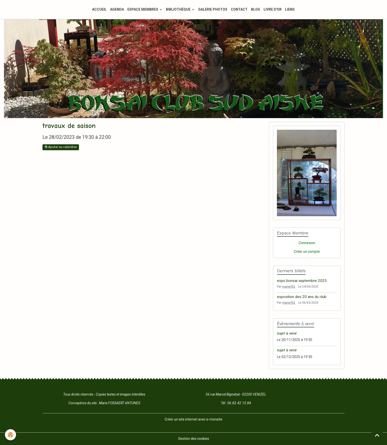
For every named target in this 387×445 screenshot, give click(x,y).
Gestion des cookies (193, 439)
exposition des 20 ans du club (302, 297)
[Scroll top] (377, 435)
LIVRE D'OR (273, 9)
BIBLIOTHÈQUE (178, 9)
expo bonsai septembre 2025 (302, 280)
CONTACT (239, 9)
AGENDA (117, 9)
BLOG (255, 9)
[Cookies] (10, 434)
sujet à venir (287, 333)
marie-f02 (288, 286)
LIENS (290, 9)
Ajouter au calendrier (60, 147)
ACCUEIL (99, 9)
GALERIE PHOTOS (212, 9)
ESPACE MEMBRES (143, 9)
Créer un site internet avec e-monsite (193, 419)
